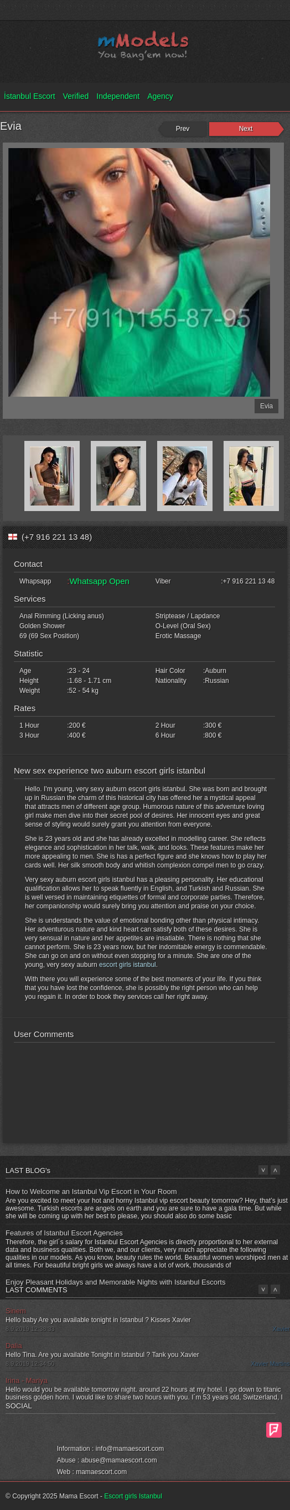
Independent (117, 96)
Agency (160, 96)
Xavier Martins (270, 1363)
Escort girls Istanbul (133, 1496)
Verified (76, 96)
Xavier (280, 1328)
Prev (183, 129)
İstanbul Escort (29, 96)
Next (246, 129)
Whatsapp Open (99, 581)
